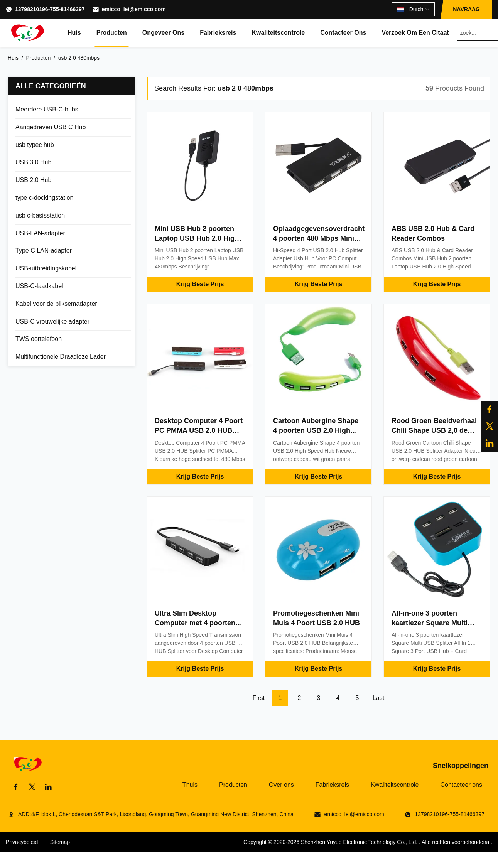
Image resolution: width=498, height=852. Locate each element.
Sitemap (60, 842)
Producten (111, 32)
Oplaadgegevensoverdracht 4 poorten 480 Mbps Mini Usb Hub (319, 238)
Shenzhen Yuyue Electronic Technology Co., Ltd (358, 842)
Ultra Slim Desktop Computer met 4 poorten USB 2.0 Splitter (195, 622)
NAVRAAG (466, 9)
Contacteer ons (343, 32)
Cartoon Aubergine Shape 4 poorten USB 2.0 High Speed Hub (315, 430)
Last (378, 698)
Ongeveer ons (163, 32)
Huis (74, 32)
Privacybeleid (22, 842)
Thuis (190, 784)
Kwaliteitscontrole (278, 32)
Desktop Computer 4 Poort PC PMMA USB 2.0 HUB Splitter (199, 430)
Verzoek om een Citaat (415, 32)
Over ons (281, 784)
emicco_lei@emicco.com (134, 9)
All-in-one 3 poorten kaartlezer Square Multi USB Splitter (430, 622)
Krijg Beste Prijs (200, 284)
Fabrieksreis (218, 32)
